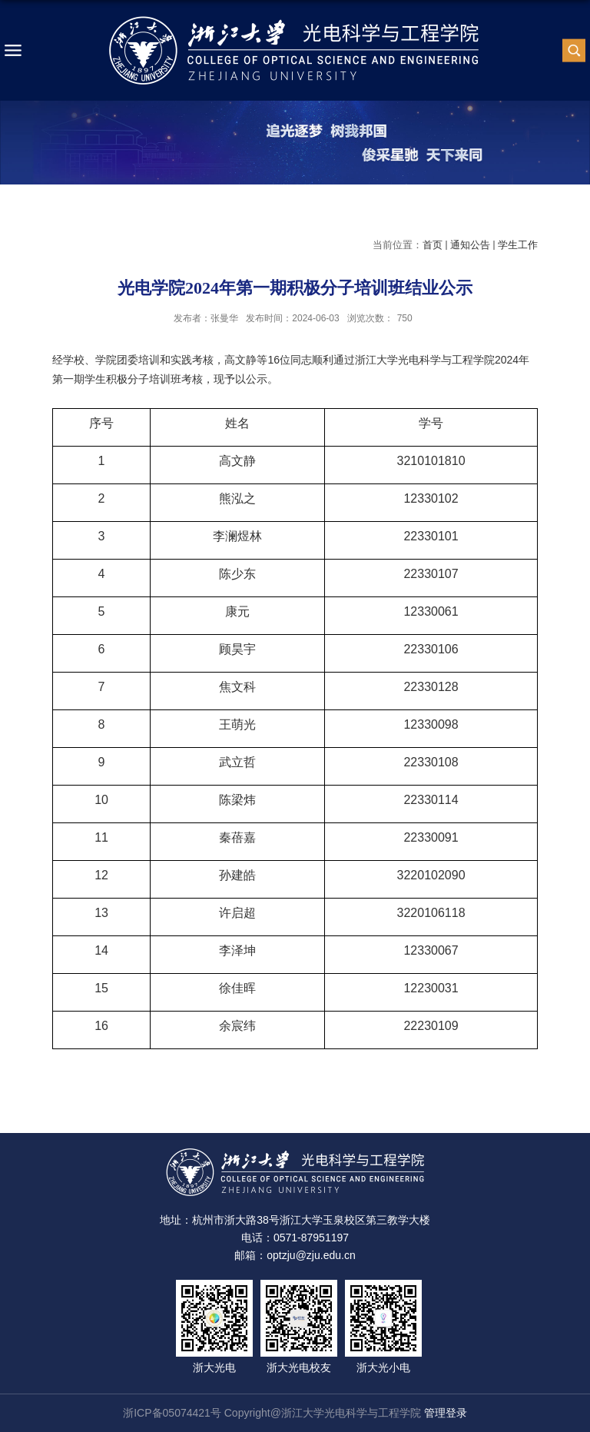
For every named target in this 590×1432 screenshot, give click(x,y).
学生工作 (518, 245)
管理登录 (445, 1413)
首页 (432, 245)
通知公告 (470, 245)
